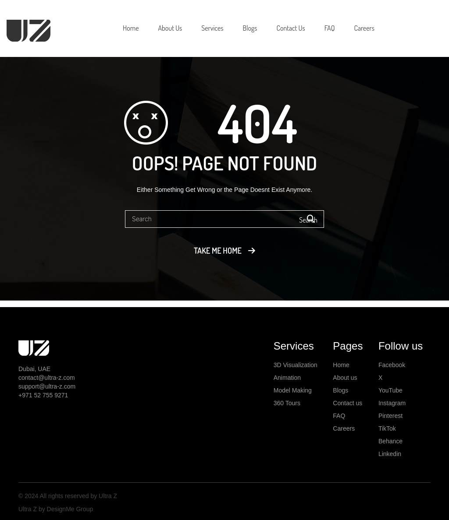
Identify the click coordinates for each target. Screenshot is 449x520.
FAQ (339, 415)
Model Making (293, 390)
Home (341, 364)
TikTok (387, 428)
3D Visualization (295, 364)
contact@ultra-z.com (46, 377)
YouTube (390, 390)
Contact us (347, 403)
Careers (344, 428)
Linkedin (389, 453)
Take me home (218, 250)
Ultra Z (107, 495)
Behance (390, 441)
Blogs (340, 390)
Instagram (392, 403)
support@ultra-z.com (46, 386)
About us (345, 377)
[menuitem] (130, 28)
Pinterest (390, 415)
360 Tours (287, 403)
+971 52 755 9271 (43, 395)
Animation (287, 377)
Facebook (391, 364)
